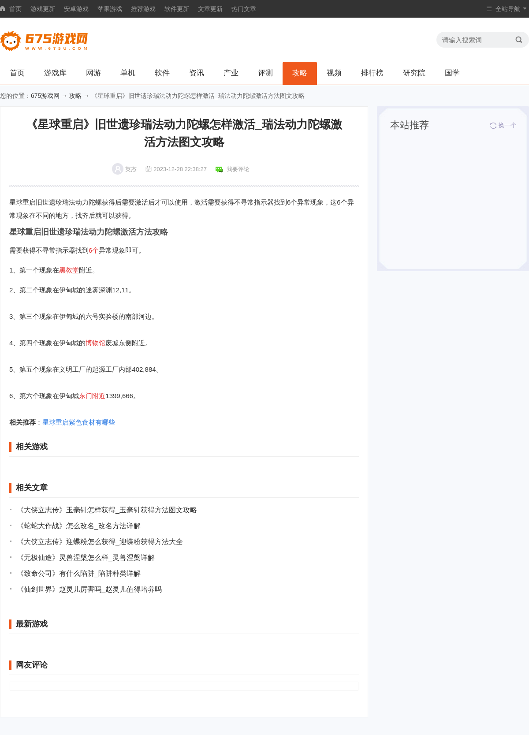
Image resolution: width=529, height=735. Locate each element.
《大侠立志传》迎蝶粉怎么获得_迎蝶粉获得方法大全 (100, 541)
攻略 (299, 73)
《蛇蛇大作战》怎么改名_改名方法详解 (79, 526)
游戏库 (55, 73)
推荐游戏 (143, 8)
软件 (162, 73)
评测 (265, 73)
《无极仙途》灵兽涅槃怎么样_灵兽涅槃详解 (86, 557)
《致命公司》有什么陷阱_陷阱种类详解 (79, 573)
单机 (127, 73)
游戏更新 (42, 8)
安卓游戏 (76, 8)
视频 (334, 73)
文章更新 (210, 8)
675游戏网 (45, 95)
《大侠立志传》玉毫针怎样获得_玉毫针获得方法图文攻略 (107, 510)
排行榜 (372, 73)
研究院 (414, 73)
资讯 (196, 73)
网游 (93, 73)
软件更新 (176, 8)
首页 (15, 8)
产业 (231, 73)
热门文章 (243, 8)
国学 (452, 73)
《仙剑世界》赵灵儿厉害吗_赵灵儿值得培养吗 (89, 589)
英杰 (131, 169)
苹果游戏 (109, 8)
